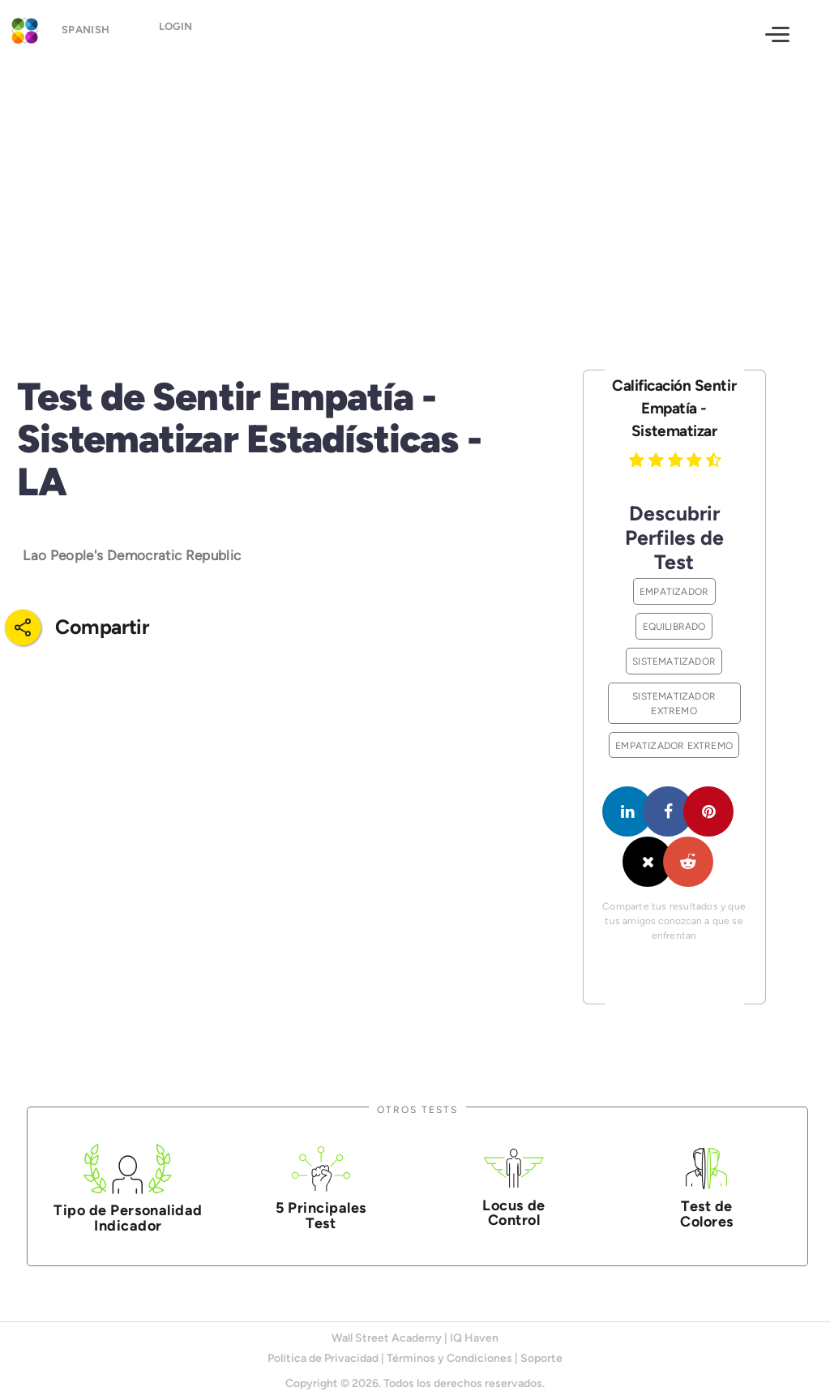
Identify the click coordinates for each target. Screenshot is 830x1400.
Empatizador (674, 591)
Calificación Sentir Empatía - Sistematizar (674, 408)
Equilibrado (674, 626)
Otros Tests (417, 1109)
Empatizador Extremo (674, 745)
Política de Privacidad (323, 1358)
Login (187, 33)
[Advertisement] (415, 200)
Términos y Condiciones (449, 1358)
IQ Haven (474, 1338)
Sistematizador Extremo (674, 703)
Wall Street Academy (387, 1338)
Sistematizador (674, 661)
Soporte (541, 1358)
